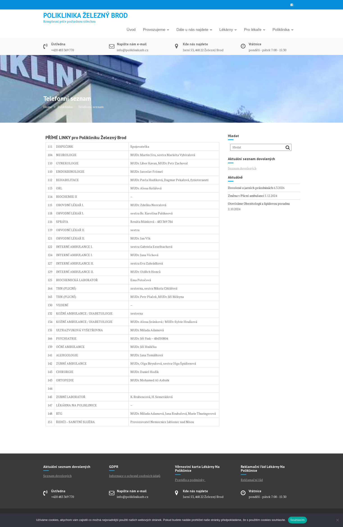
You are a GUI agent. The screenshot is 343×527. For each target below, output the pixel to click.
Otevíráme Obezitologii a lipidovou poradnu (259, 203)
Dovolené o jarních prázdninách (250, 188)
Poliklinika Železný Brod (85, 15)
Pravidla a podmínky (190, 480)
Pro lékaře (252, 30)
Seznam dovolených (242, 168)
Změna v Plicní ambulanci (246, 195)
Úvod (131, 30)
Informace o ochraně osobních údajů (134, 476)
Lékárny (226, 30)
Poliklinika (281, 30)
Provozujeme (154, 30)
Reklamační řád (252, 480)
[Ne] (337, 520)
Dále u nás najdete (192, 30)
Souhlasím (297, 520)
